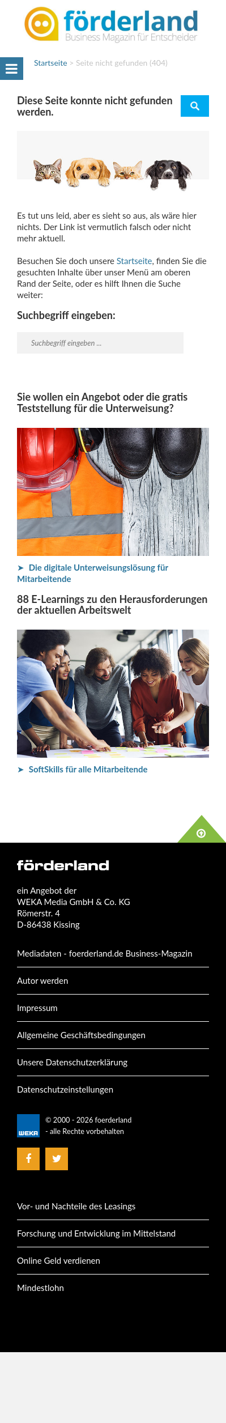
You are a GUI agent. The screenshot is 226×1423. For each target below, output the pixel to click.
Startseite (50, 62)
